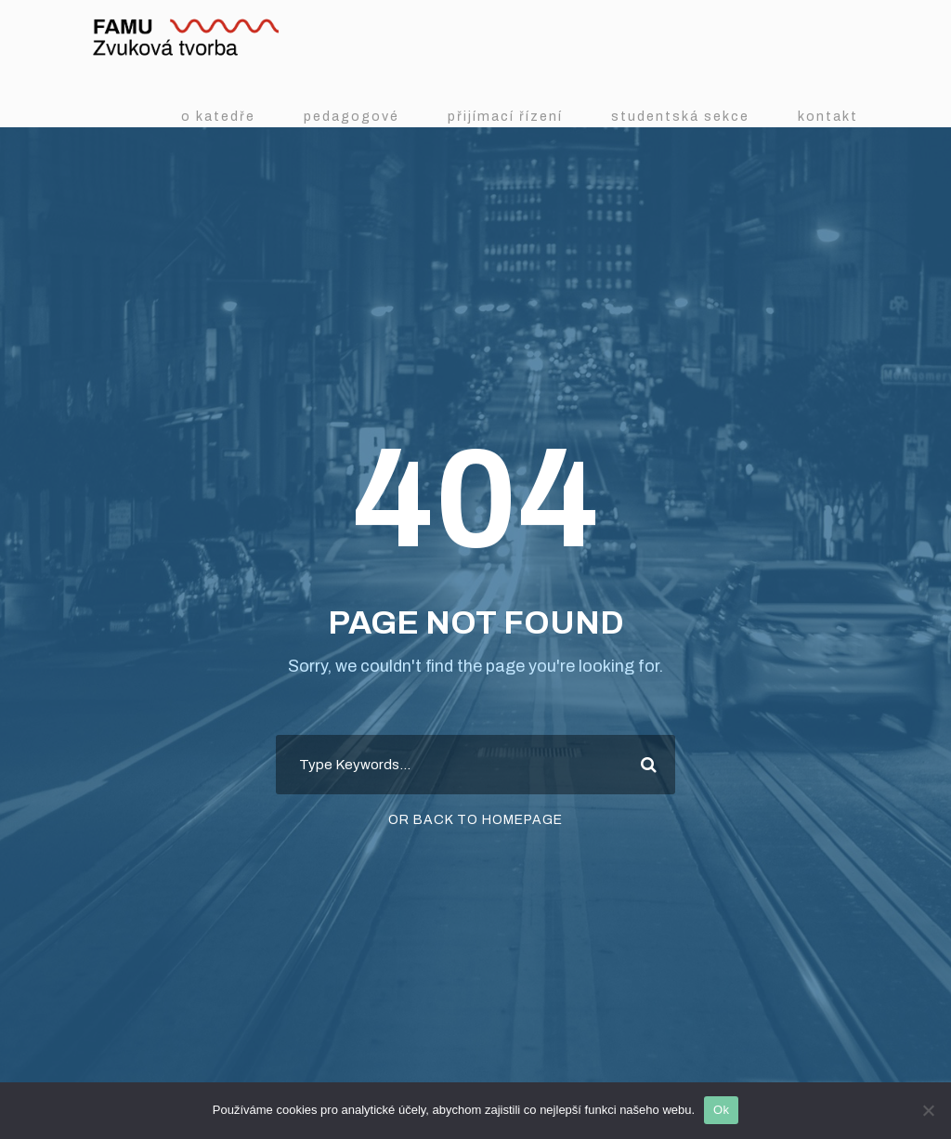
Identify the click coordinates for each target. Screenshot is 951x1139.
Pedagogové (351, 116)
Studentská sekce (680, 116)
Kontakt (828, 116)
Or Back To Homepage (475, 820)
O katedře (218, 116)
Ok (721, 1110)
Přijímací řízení (505, 116)
